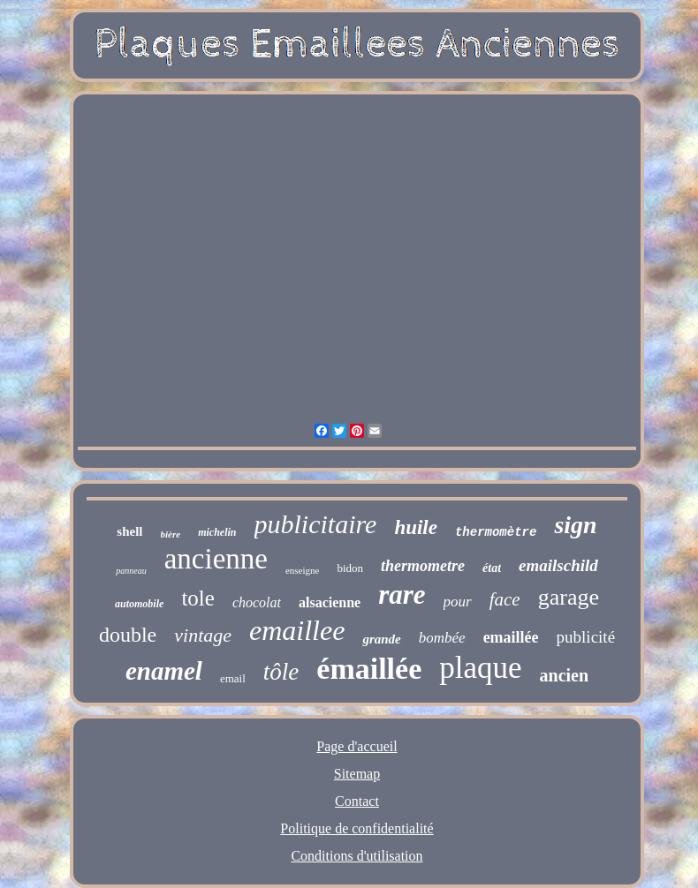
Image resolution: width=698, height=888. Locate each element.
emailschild (558, 565)
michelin (217, 532)
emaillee (297, 630)
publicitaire (315, 523)
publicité (586, 637)
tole (198, 598)
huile (415, 527)
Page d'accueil (356, 746)
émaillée (368, 668)
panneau (131, 571)
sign (575, 524)
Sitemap (357, 773)
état (491, 568)
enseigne (302, 570)
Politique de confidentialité (356, 828)
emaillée (511, 637)
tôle (281, 671)
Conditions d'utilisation (356, 855)
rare (401, 594)
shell (129, 531)
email (233, 678)
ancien (564, 675)
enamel (163, 671)
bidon (350, 568)
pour (458, 601)
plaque (480, 668)
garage (568, 597)
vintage (202, 635)
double (127, 634)
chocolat (256, 602)
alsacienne (329, 602)
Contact (357, 801)
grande (381, 639)
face (504, 599)
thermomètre (495, 532)
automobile (139, 604)
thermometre (423, 566)
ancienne (216, 559)
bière (171, 534)
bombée (442, 637)
